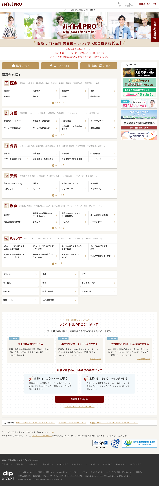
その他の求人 (134, 464)
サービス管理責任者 (12, 128)
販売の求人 (107, 464)
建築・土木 (8, 300)
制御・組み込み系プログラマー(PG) (43, 255)
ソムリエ (36, 222)
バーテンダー (96, 222)
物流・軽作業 (48, 291)
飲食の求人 (76, 464)
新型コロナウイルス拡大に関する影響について (35, 422)
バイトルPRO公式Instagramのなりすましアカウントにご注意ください (79, 57)
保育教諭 (36, 153)
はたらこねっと (90, 476)
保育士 (7, 153)
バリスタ (65, 222)
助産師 (7, 96)
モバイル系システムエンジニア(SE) (72, 247)
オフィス (7, 274)
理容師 (35, 183)
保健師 (35, 96)
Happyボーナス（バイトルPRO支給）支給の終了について (114, 422)
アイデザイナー (96, 189)
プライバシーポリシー (81, 472)
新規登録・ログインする (147, 4)
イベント (7, 291)
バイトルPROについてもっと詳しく (79, 407)
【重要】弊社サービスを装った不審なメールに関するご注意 (79, 53)
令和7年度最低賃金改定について (79, 49)
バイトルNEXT (75, 476)
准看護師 (36, 91)
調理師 (7, 215)
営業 (44, 274)
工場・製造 (86, 291)
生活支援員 (95, 128)
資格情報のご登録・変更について (72, 422)
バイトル (46, 476)
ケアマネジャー (96, 121)
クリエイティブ (88, 283)
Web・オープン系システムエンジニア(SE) (14, 247)
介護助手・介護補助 (41, 121)
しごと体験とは (143, 359)
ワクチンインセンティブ (42, 436)
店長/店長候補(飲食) (12, 222)
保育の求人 (33, 464)
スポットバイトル (60, 476)
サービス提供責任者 (41, 128)
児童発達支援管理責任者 (72, 159)
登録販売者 (95, 96)
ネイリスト (37, 189)
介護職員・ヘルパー (12, 121)
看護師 (7, 91)
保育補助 (65, 153)
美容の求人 (47, 464)
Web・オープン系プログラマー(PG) (43, 247)
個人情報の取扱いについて (100, 472)
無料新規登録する (79, 399)
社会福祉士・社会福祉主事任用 (72, 127)
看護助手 (65, 91)
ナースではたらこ (106, 476)
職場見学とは (95, 359)
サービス (7, 283)
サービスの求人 (91, 464)
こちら (51, 432)
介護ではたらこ (122, 476)
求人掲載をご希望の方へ (45, 472)
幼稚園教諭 (95, 153)
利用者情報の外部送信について (123, 472)
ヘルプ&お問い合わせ (63, 472)
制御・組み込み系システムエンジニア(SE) (14, 255)
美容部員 (94, 183)
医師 (92, 91)
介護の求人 (20, 464)
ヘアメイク (8, 189)
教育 (44, 283)
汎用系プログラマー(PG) (100, 256)
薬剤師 (64, 96)
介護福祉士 (66, 121)
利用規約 (139, 472)
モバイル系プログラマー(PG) (100, 247)
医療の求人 (6, 464)
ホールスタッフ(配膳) (99, 215)
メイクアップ (67, 189)
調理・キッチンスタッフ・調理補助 (71, 214)
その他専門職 (48, 300)
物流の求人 (120, 464)
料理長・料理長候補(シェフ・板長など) (43, 214)
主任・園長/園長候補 (12, 159)
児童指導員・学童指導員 (43, 159)
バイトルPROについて (26, 472)
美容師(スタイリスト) (13, 183)
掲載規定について (24, 476)
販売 (83, 274)
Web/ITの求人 (61, 464)
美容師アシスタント (70, 183)
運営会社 (36, 476)
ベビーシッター (96, 159)
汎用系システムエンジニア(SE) (72, 255)
